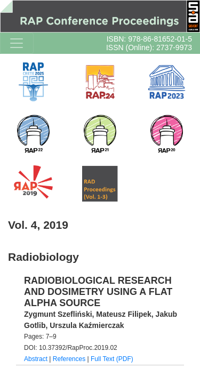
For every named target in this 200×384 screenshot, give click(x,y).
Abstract (35, 359)
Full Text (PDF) (112, 359)
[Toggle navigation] (17, 43)
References (69, 359)
